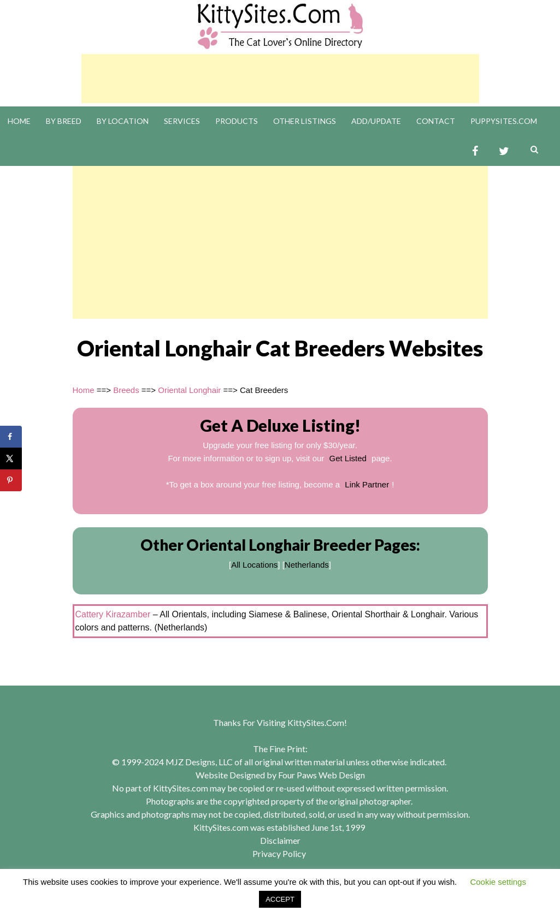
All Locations (254, 564)
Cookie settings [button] (498, 881)
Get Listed (348, 458)
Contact (435, 121)
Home (19, 121)
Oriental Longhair (189, 390)
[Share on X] (11, 458)
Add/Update (376, 121)
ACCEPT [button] (280, 899)
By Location (123, 121)
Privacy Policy (279, 853)
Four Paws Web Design (321, 775)
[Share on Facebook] (11, 437)
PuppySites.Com (503, 121)
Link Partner (367, 484)
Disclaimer (280, 840)
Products (236, 121)
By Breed (63, 121)
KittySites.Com (315, 722)
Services (182, 121)
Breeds (126, 390)
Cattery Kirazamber (113, 614)
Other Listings (304, 121)
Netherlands (307, 564)
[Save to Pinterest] (11, 480)
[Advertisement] (280, 78)
